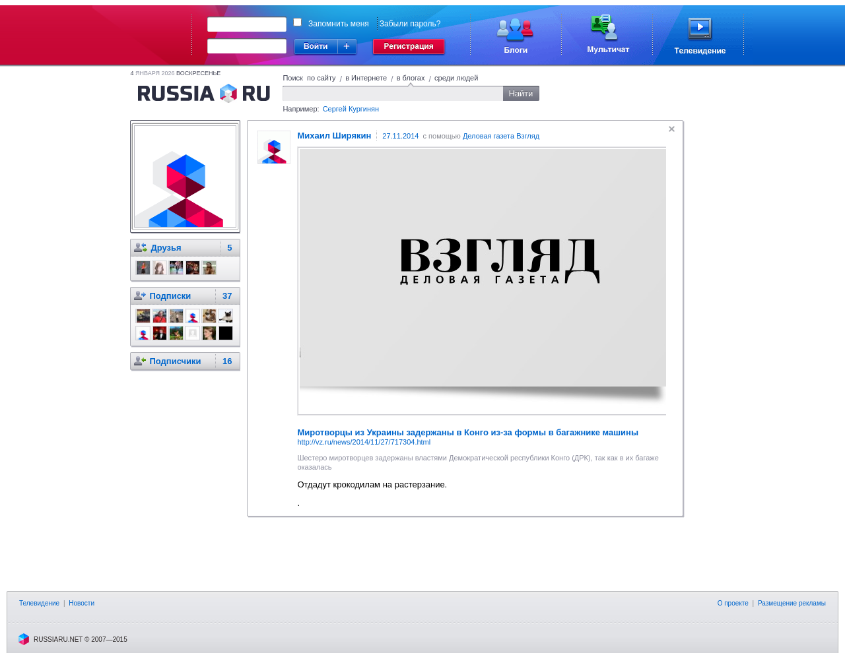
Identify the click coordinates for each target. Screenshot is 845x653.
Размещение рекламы (792, 603)
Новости (81, 603)
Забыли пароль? (410, 23)
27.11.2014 (400, 136)
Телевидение (39, 603)
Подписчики (175, 361)
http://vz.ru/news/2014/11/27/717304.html (363, 442)
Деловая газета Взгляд (501, 136)
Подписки (170, 296)
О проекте (733, 603)
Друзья (166, 248)
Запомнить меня (338, 23)
